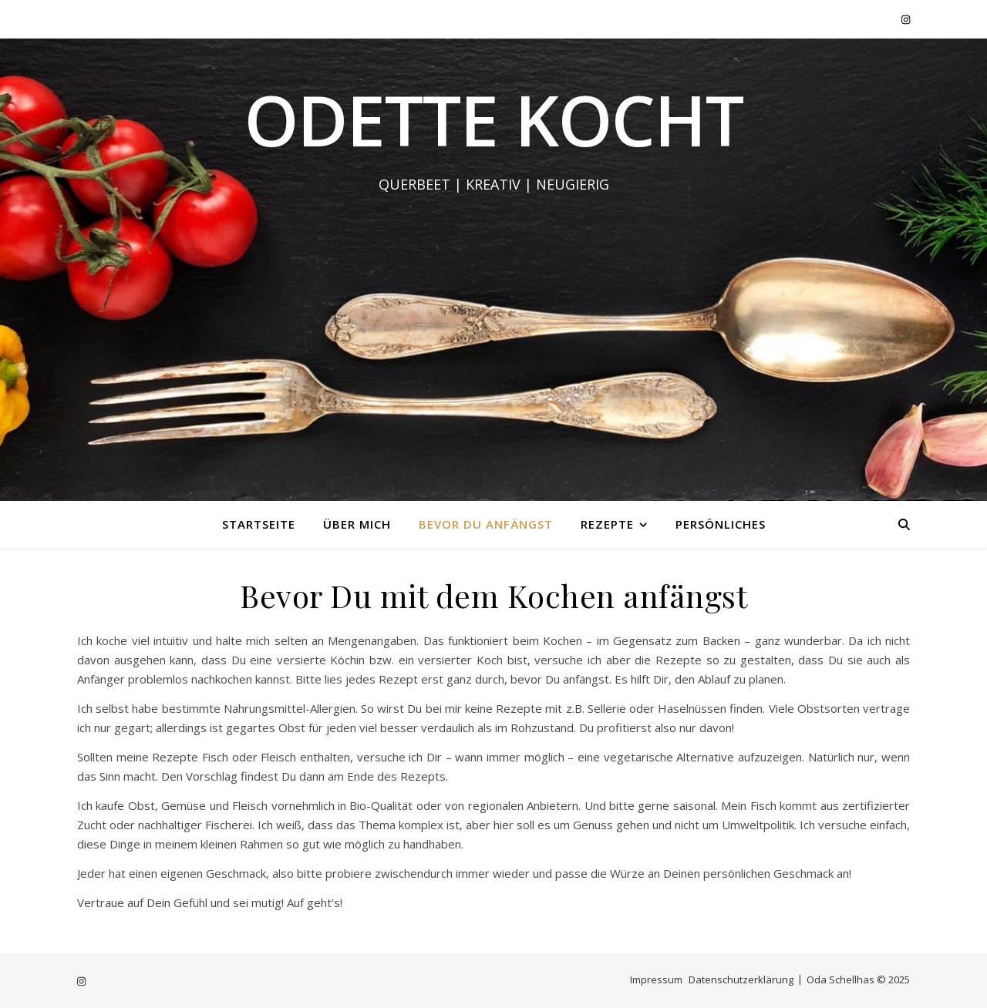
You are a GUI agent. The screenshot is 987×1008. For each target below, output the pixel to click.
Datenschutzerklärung (741, 979)
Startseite (258, 524)
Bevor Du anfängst (486, 524)
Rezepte (607, 524)
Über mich (357, 524)
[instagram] (905, 19)
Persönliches (720, 524)
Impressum (656, 979)
